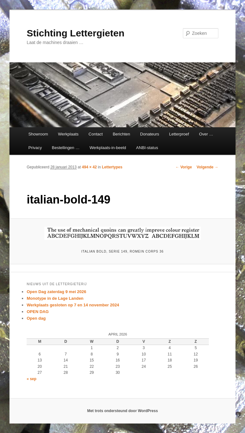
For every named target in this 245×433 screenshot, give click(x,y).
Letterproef (179, 134)
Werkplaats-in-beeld (107, 147)
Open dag (36, 318)
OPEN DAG (37, 311)
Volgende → (207, 167)
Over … (206, 134)
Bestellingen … (66, 147)
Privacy (35, 147)
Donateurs (149, 134)
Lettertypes (112, 167)
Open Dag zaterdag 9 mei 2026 (56, 291)
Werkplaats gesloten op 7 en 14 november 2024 (73, 305)
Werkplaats (68, 134)
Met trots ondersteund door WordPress (122, 411)
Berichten (121, 134)
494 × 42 (89, 167)
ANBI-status (147, 147)
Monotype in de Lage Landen (55, 298)
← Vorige (184, 167)
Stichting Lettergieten (75, 33)
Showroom (38, 134)
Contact (95, 134)
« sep (31, 379)
